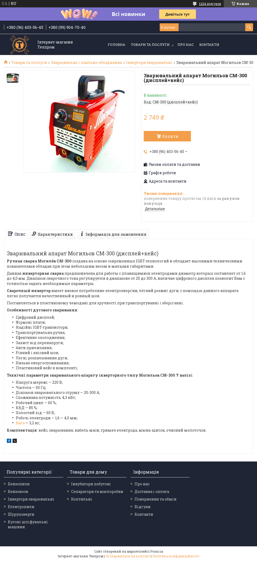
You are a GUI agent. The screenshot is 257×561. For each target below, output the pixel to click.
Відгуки (143, 506)
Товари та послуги (150, 44)
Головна (116, 44)
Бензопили (19, 483)
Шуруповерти (21, 514)
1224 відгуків (210, 4)
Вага (20, 422)
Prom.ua (156, 551)
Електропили (21, 506)
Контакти (209, 44)
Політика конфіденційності (175, 556)
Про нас (186, 44)
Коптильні (81, 499)
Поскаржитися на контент (127, 556)
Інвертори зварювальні (149, 62)
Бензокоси (18, 491)
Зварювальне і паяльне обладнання (86, 62)
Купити (170, 136)
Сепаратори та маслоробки (97, 491)
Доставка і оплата (152, 491)
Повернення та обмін (155, 499)
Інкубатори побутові (91, 483)
